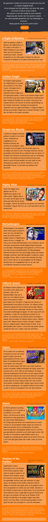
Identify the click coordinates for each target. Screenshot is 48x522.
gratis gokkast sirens (36, 446)
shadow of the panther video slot (36, 513)
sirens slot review (34, 449)
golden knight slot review (36, 119)
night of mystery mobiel (33, 66)
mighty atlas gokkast (31, 213)
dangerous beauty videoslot (32, 175)
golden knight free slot (39, 117)
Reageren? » (31, 70)
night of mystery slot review (18, 67)
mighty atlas (8, 213)
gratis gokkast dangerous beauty (22, 177)
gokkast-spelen (13, 70)
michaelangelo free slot (22, 271)
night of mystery (9, 64)
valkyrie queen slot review (29, 338)
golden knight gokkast (8, 119)
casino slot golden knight (12, 117)
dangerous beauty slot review (15, 175)
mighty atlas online (35, 215)
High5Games (22, 70)
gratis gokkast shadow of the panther (17, 508)
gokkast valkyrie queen (32, 333)
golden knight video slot (8, 120)
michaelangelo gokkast (36, 271)
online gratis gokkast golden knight (17, 121)
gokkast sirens (25, 446)
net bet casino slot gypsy (18, 395)
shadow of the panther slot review (16, 513)
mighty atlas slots (17, 216)
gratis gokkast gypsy (35, 393)
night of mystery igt (21, 66)
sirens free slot (15, 449)
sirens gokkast (24, 449)
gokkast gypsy (25, 393)
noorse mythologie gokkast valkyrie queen (27, 335)
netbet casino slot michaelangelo (17, 274)
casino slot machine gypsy (12, 393)
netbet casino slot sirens (29, 448)
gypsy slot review (38, 394)
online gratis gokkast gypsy (33, 395)
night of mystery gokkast (22, 64)
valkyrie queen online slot (14, 338)
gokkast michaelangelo (32, 269)
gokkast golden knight (26, 117)
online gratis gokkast (38, 177)
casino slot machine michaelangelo (15, 269)
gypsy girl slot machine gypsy (15, 394)
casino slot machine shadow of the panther (17, 507)
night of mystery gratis (35, 64)
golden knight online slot (22, 119)
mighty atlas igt (25, 215)
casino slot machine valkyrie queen (15, 333)
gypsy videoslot (6, 395)
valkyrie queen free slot (25, 336)
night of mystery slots (33, 67)
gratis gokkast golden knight (24, 120)
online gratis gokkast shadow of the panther (21, 510)
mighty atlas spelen (27, 216)
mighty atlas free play (19, 213)
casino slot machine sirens (12, 446)
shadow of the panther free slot (19, 511)
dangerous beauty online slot (19, 174)
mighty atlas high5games (13, 215)
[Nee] (45, 15)
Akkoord (25, 28)
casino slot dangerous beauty (13, 172)
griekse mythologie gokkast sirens (11, 448)
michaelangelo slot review (24, 272)
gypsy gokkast (28, 394)
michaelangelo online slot (9, 272)
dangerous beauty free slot (30, 172)
